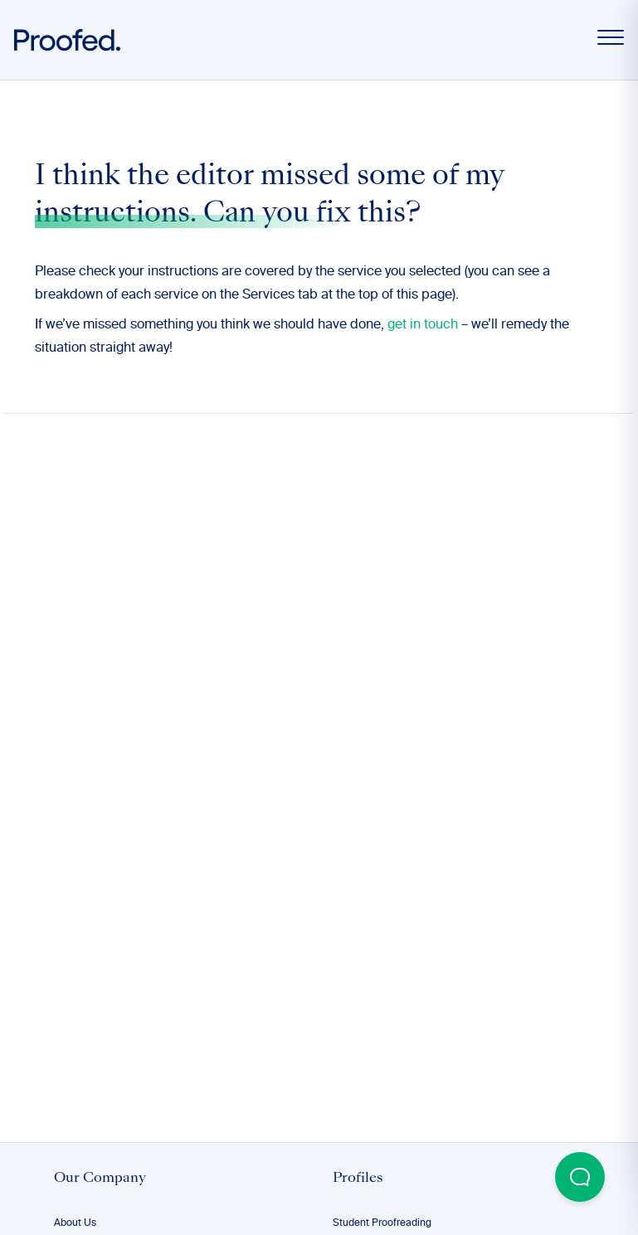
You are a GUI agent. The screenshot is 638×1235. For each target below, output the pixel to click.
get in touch (422, 325)
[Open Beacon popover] (580, 1177)
